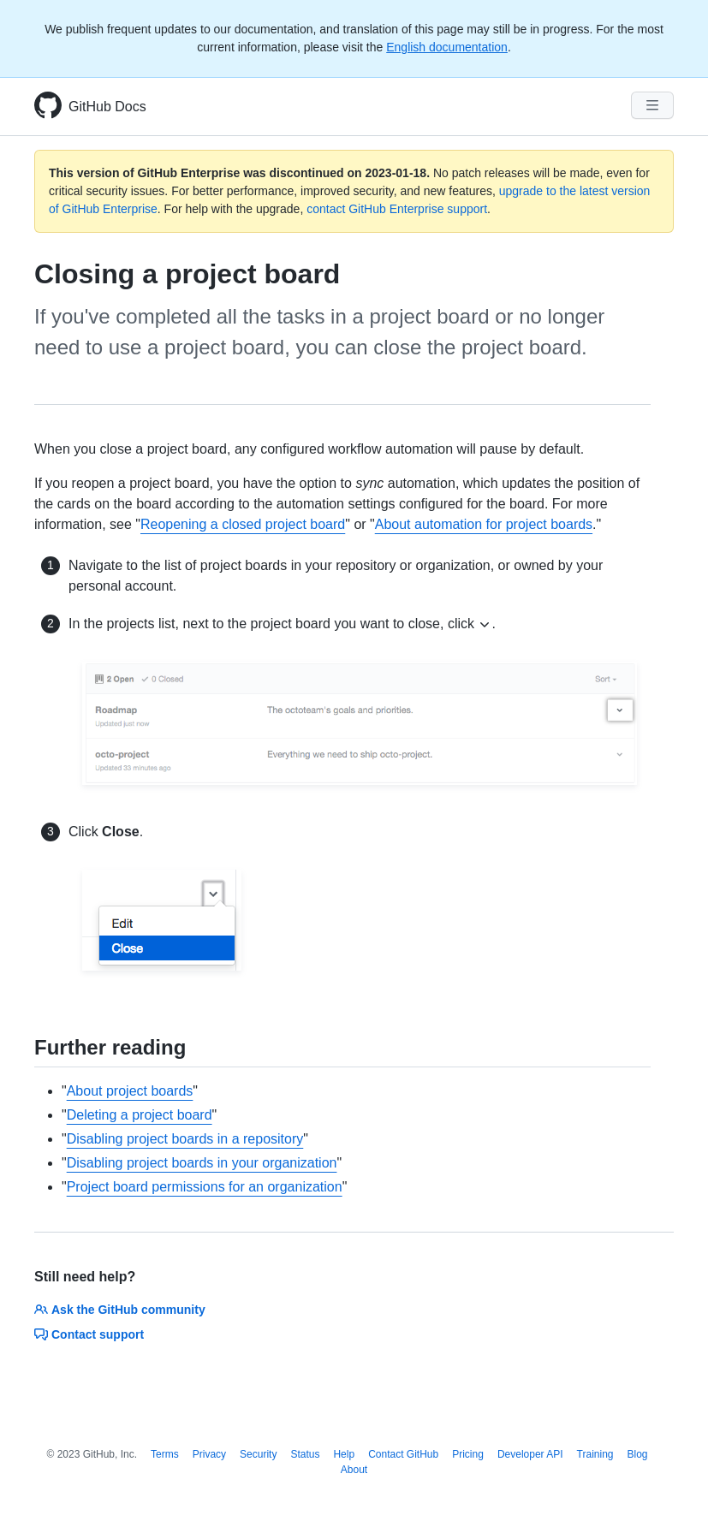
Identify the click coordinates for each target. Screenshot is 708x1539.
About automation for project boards (483, 524)
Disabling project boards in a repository (185, 1139)
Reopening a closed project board (242, 524)
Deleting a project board (139, 1115)
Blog (638, 1454)
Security (258, 1454)
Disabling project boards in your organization (202, 1163)
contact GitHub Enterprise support (396, 209)
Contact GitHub (403, 1454)
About (354, 1470)
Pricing (468, 1454)
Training (595, 1454)
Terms (165, 1454)
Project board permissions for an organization (204, 1187)
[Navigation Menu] (652, 105)
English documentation (447, 47)
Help (343, 1454)
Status (304, 1454)
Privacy (209, 1454)
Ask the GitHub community (119, 1309)
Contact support (89, 1334)
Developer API (530, 1454)
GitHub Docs (107, 106)
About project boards (130, 1091)
